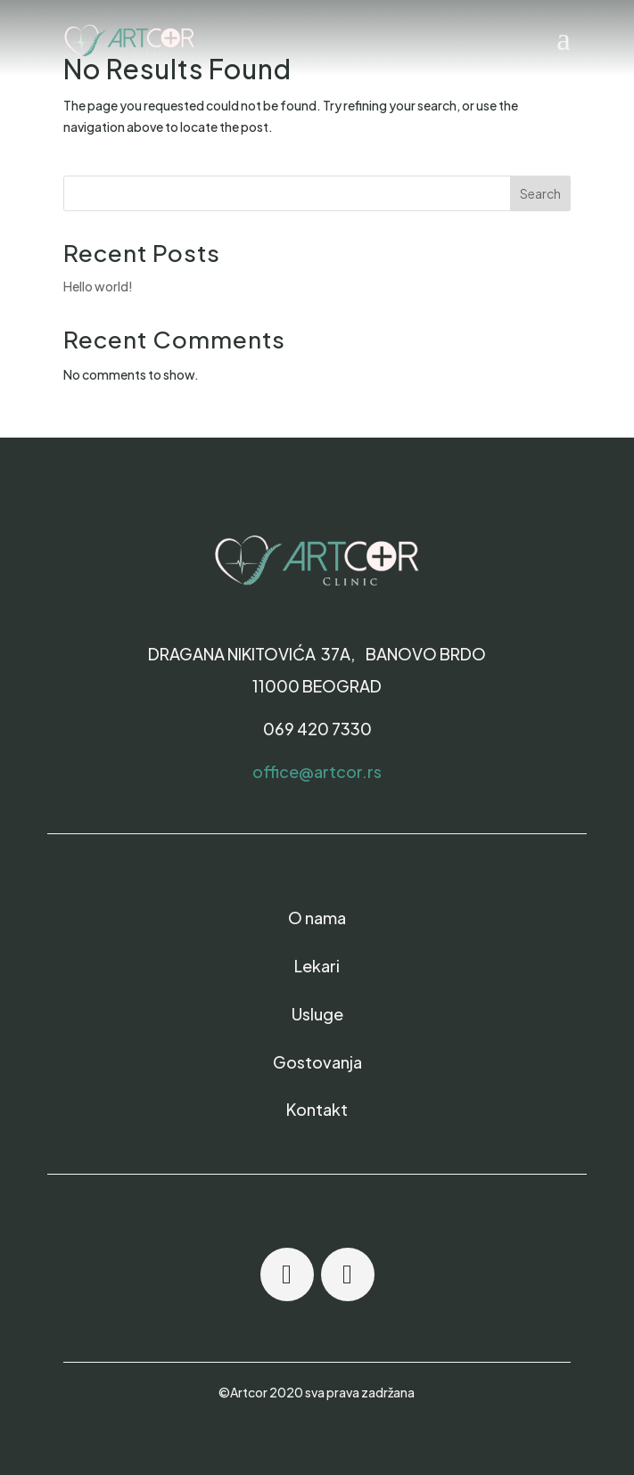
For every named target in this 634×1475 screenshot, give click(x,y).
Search (540, 193)
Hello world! (98, 286)
